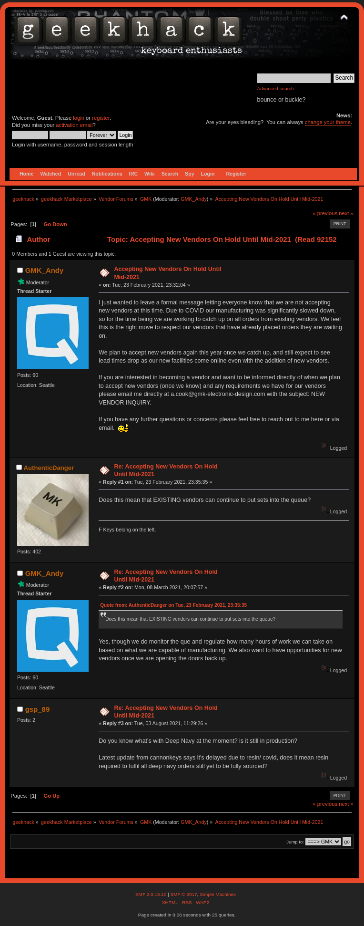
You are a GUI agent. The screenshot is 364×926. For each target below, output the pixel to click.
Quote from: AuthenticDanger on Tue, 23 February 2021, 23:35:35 (173, 605)
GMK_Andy (194, 199)
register (101, 118)
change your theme (328, 122)
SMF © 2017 (183, 894)
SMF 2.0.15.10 (151, 894)
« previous (325, 213)
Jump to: (295, 841)
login (78, 118)
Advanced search (275, 88)
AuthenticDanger (49, 467)
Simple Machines (218, 894)
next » (346, 213)
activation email (74, 125)
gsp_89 (37, 709)
